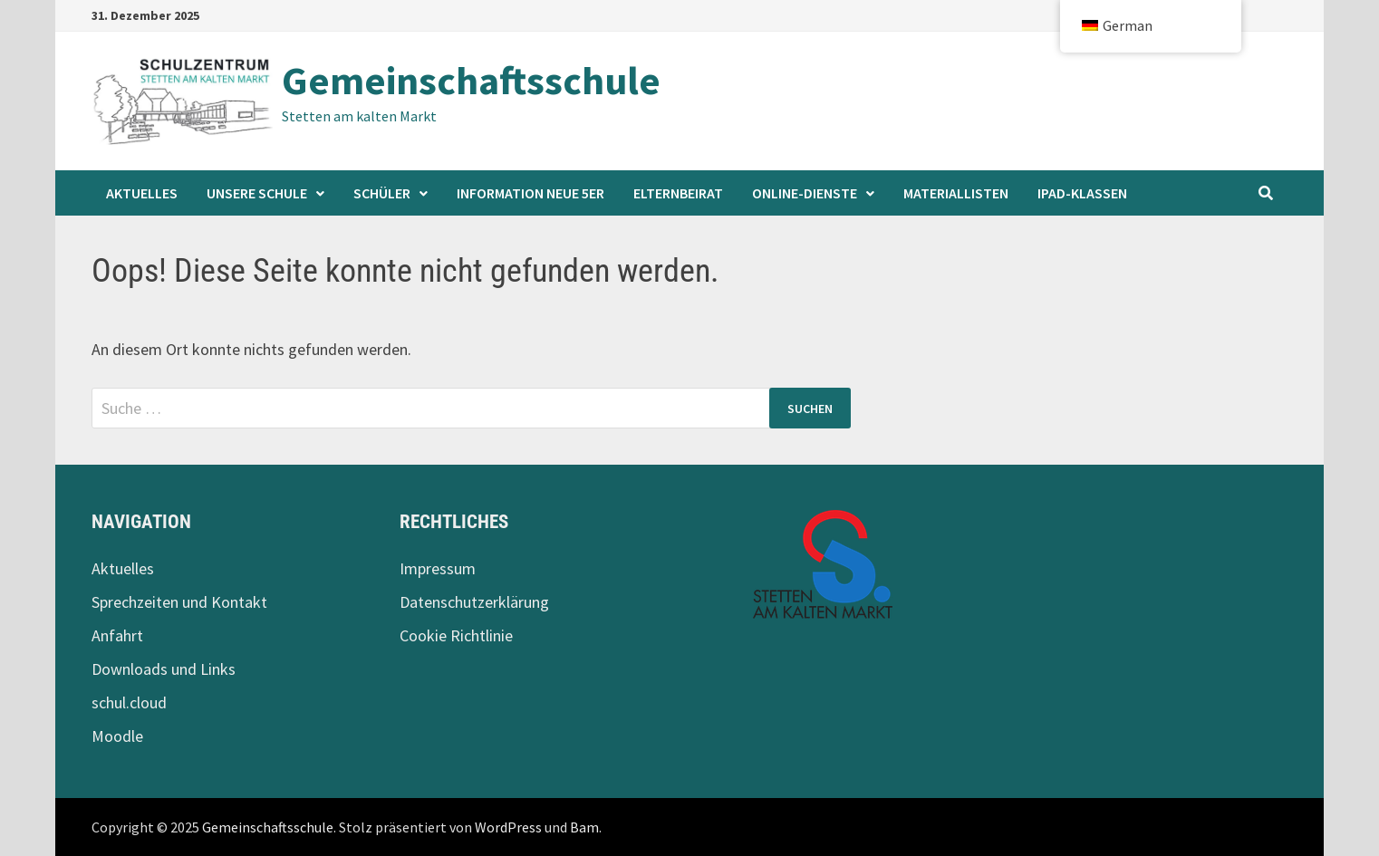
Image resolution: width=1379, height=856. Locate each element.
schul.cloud (129, 702)
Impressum (438, 568)
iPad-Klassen (1082, 193)
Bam (584, 827)
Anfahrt (117, 635)
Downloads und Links (164, 669)
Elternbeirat (678, 193)
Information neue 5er (530, 193)
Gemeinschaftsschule (471, 80)
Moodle (117, 736)
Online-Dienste (804, 193)
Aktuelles (142, 193)
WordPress (508, 827)
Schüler (381, 193)
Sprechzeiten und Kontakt (179, 602)
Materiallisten (955, 193)
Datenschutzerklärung (474, 602)
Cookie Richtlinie (456, 635)
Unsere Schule (257, 193)
